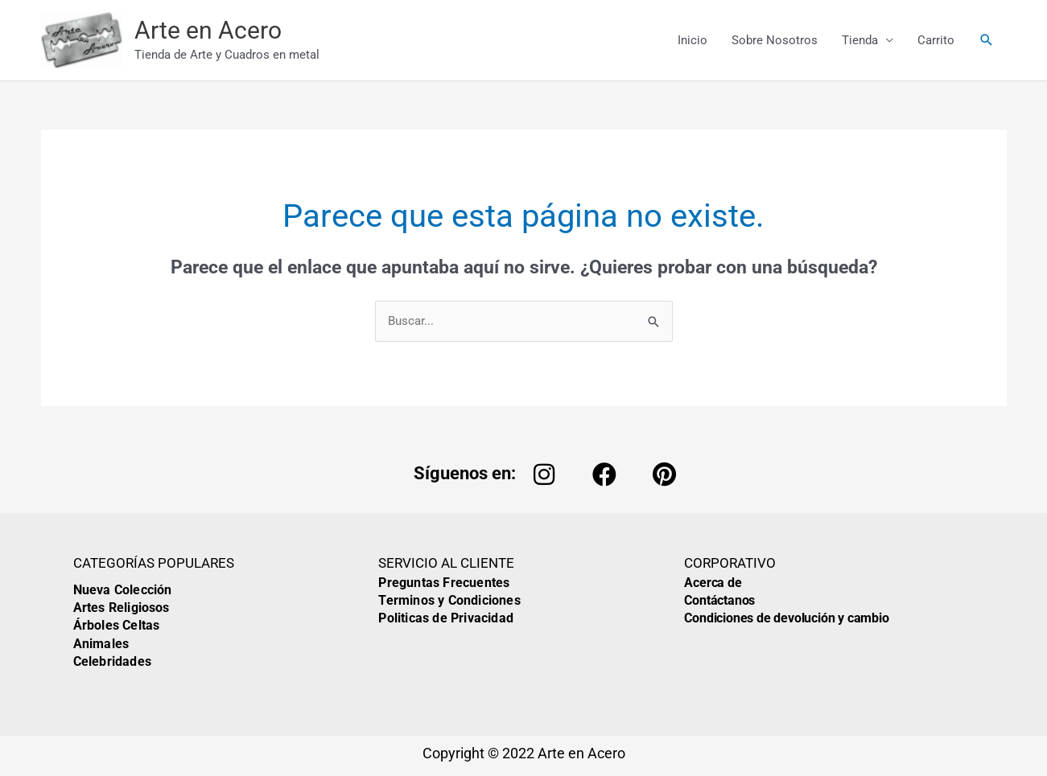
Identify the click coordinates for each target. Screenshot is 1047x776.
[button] (987, 42)
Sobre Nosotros (775, 42)
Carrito (935, 42)
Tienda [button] (860, 42)
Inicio (692, 42)
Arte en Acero (215, 32)
